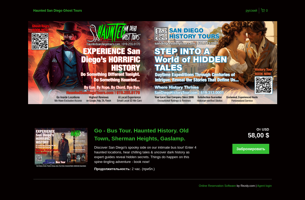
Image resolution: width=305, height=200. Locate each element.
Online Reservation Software (217, 185)
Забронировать (250, 149)
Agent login (264, 185)
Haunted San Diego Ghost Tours (57, 10)
